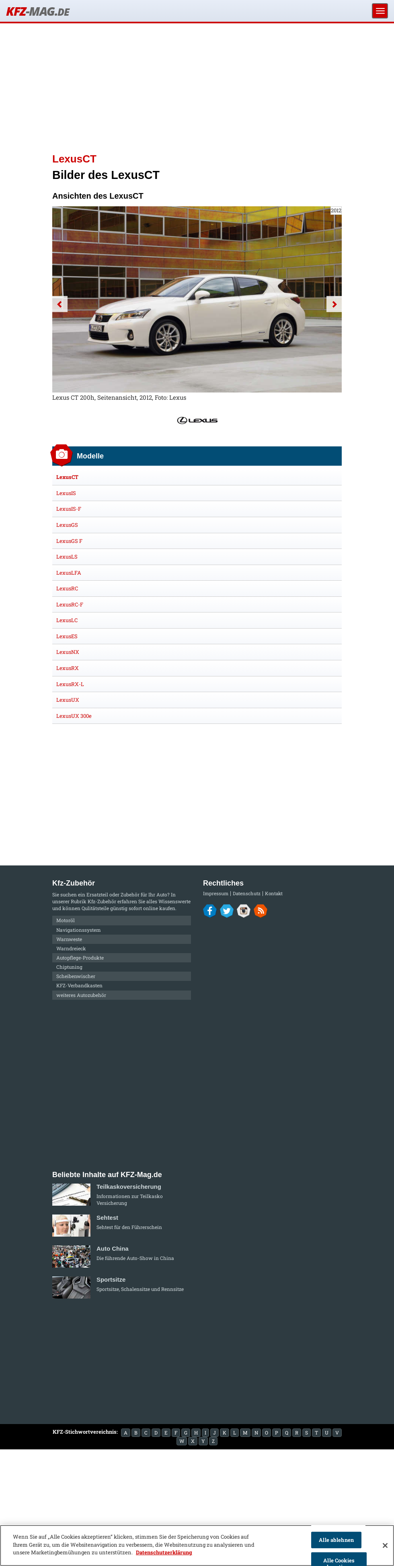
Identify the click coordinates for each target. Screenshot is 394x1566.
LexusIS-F (68, 508)
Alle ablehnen (336, 1539)
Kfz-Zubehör (102, 901)
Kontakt (274, 893)
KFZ (37, 11)
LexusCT (67, 477)
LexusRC (67, 588)
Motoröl (65, 920)
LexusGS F (69, 541)
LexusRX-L (70, 684)
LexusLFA (68, 572)
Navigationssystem (78, 930)
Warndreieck (71, 948)
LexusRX (67, 668)
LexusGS (67, 524)
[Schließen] (385, 1545)
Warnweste (69, 939)
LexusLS (67, 556)
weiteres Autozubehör (81, 995)
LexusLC (67, 620)
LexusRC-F (69, 604)
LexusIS (66, 493)
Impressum (215, 893)
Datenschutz (247, 893)
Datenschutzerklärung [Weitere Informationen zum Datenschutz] (164, 1552)
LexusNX (67, 652)
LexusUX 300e (74, 715)
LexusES (67, 636)
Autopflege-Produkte (80, 957)
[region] (197, 1545)
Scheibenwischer (75, 976)
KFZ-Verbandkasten (79, 985)
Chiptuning (69, 967)
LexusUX (67, 699)
